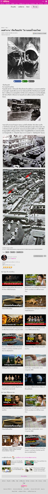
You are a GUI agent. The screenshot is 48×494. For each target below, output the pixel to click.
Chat (16, 3)
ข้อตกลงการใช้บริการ (8, 489)
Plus (6, 27)
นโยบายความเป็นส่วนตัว (17, 489)
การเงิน (45, 3)
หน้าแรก (2, 3)
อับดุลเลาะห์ (7, 34)
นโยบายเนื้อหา (26, 489)
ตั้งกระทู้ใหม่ (24, 476)
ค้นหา (28, 7)
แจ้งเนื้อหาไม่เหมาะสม (32, 491)
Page (24, 483)
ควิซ (37, 3)
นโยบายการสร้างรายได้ (35, 489)
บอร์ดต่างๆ (21, 7)
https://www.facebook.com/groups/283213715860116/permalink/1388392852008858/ (24, 249)
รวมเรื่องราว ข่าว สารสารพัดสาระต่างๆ (24, 457)
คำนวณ (41, 3)
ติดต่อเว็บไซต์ (14, 491)
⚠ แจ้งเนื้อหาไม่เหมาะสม (38, 256)
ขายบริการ (19, 252)
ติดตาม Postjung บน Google (40, 33)
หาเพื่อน (12, 3)
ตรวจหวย (32, 3)
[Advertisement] (24, 18)
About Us (42, 489)
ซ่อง (7, 252)
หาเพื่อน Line (22, 3)
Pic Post (27, 3)
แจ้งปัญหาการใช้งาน (22, 491)
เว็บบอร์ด (8, 3)
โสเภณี (12, 252)
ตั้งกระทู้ (35, 7)
